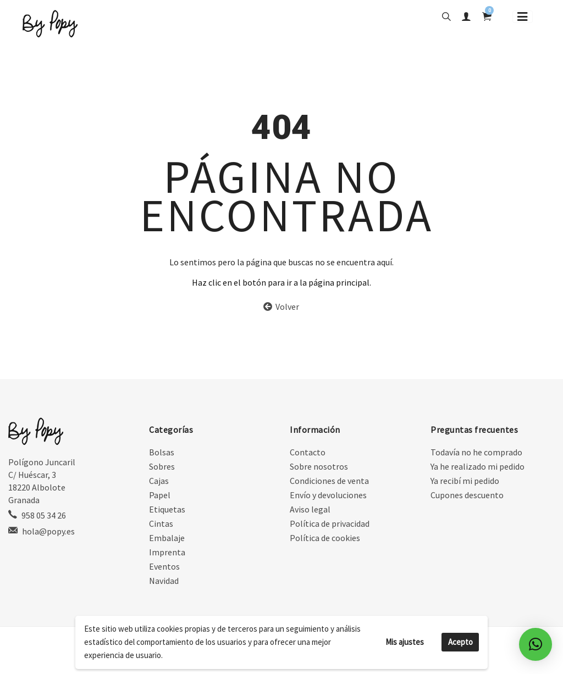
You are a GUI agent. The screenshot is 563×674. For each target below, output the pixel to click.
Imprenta (167, 553)
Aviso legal (310, 510)
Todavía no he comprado (476, 453)
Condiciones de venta (329, 481)
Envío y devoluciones (328, 496)
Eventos (164, 567)
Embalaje (167, 538)
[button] (535, 644)
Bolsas (161, 453)
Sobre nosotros (319, 467)
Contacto (307, 453)
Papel (159, 496)
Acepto (460, 642)
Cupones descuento (467, 496)
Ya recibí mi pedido (464, 481)
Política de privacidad (329, 524)
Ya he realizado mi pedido (477, 467)
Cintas (161, 524)
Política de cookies (325, 538)
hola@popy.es (48, 532)
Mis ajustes (404, 642)
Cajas (159, 481)
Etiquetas (167, 510)
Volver (281, 307)
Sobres (162, 467)
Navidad (164, 581)
